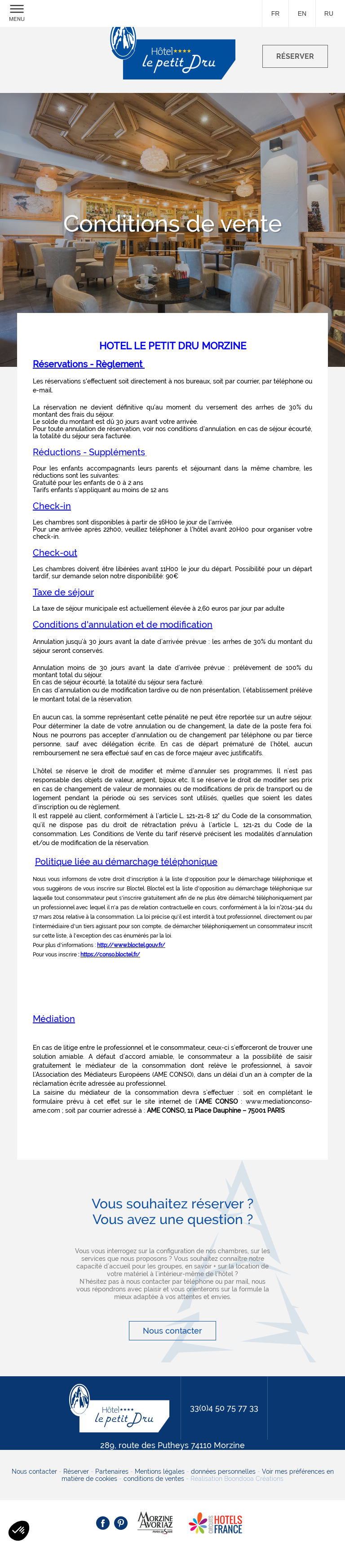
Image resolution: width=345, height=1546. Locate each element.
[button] (19, 1531)
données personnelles (223, 1471)
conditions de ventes (154, 1478)
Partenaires (111, 1471)
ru (328, 13)
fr (275, 13)
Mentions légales (160, 1471)
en (302, 13)
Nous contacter (172, 1330)
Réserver (76, 1471)
